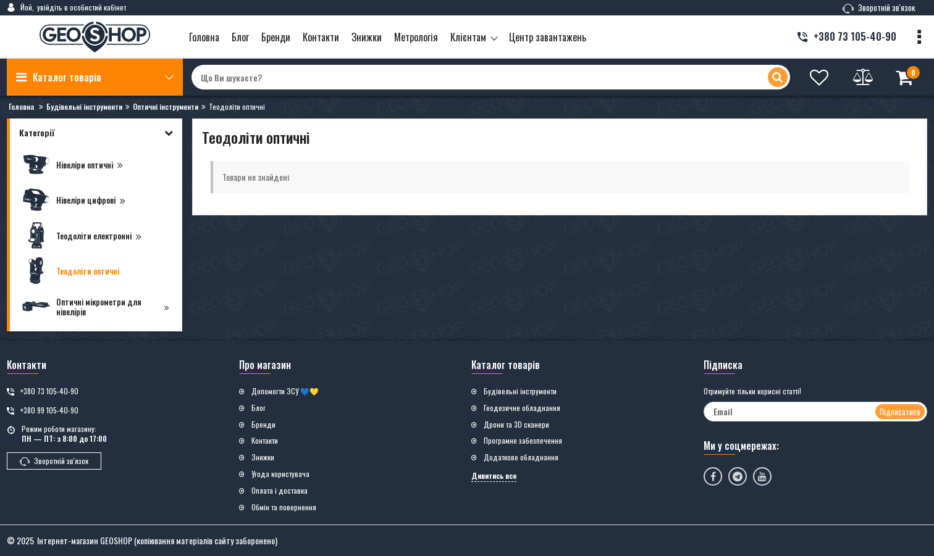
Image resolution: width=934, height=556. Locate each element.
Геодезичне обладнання (522, 408)
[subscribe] (815, 411)
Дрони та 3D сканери (516, 424)
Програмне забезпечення (523, 441)
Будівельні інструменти (520, 391)
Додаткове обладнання (521, 457)
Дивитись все (493, 476)
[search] (490, 77)
